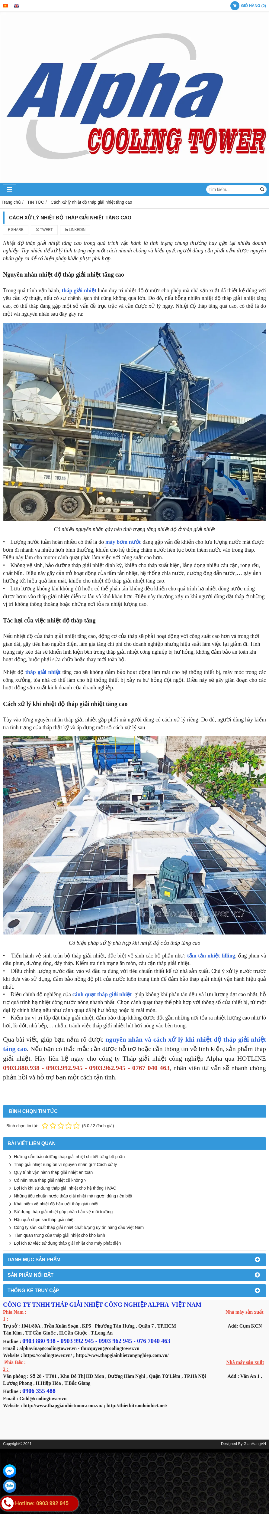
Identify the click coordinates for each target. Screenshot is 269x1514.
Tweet (44, 230)
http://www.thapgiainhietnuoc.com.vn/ (63, 1405)
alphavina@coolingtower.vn (48, 1348)
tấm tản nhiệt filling (211, 956)
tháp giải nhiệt (80, 290)
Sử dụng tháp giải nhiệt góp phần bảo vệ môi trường (63, 1211)
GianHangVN (255, 1444)
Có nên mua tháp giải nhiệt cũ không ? (50, 1180)
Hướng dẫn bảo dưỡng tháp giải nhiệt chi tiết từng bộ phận (69, 1156)
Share (16, 230)
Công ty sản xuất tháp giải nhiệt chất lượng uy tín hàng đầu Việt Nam (79, 1227)
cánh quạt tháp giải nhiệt (102, 994)
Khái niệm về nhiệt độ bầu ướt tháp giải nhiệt (56, 1203)
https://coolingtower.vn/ (48, 1355)
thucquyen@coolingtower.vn (110, 1348)
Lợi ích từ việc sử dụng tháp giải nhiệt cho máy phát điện (67, 1243)
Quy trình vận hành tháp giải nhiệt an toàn (53, 1172)
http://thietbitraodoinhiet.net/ (137, 1405)
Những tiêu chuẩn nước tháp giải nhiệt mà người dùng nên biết (73, 1196)
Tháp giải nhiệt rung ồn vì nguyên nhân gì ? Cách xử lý (65, 1164)
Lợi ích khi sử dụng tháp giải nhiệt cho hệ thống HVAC (65, 1188)
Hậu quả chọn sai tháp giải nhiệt (44, 1219)
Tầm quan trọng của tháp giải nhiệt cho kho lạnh (59, 1235)
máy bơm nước (123, 542)
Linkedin (75, 230)
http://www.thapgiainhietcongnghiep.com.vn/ (122, 1355)
